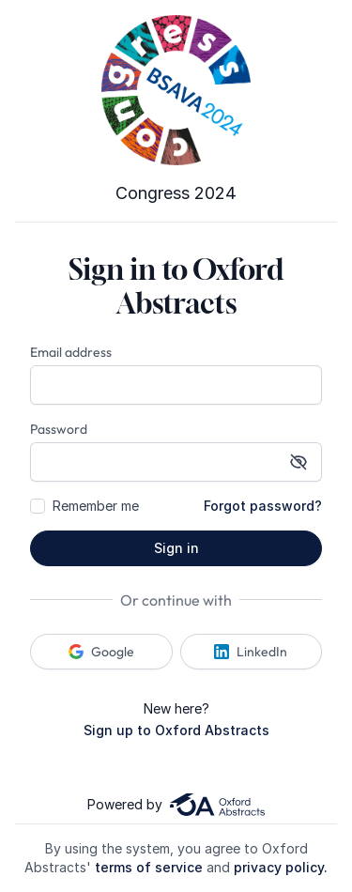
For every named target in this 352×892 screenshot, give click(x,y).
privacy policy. (281, 867)
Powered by (175, 804)
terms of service (149, 867)
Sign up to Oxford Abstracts (176, 730)
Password (58, 429)
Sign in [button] (176, 548)
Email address (71, 352)
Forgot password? (263, 506)
